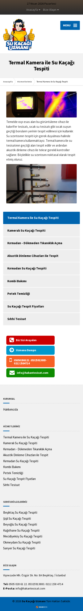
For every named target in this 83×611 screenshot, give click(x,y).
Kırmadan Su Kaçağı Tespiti (26, 268)
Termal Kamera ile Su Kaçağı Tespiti (26, 437)
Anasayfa (32, 9)
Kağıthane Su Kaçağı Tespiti (21, 530)
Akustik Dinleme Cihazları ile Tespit (32, 256)
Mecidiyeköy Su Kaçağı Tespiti (22, 536)
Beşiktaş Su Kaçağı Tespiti (20, 512)
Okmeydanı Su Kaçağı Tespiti (22, 542)
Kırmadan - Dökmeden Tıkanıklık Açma (34, 243)
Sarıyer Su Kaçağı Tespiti (19, 548)
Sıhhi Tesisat (16, 319)
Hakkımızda (10, 409)
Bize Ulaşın (49, 9)
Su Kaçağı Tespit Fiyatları (25, 306)
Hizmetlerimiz (24, 81)
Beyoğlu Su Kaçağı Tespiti (20, 524)
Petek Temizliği (18, 294)
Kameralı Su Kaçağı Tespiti (26, 230)
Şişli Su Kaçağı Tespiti (17, 518)
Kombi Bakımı (16, 281)
